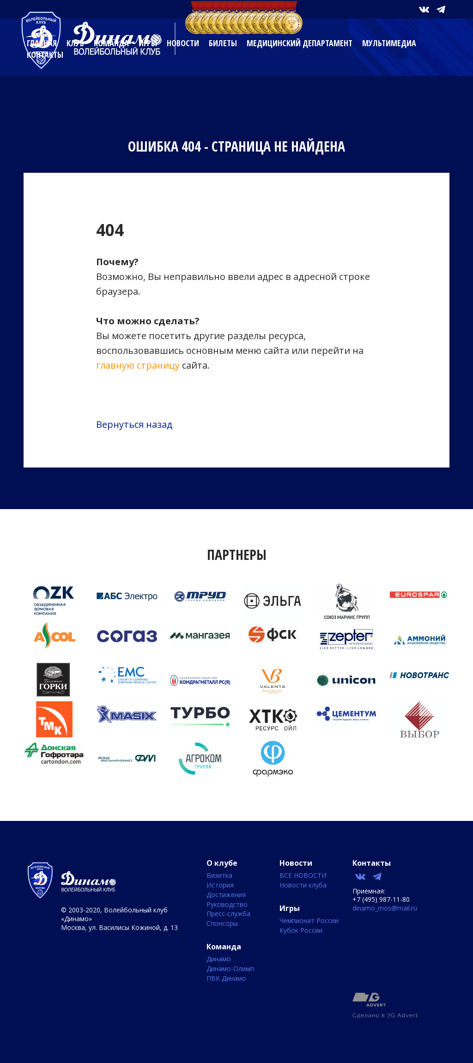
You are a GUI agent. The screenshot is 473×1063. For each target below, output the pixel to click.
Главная (42, 43)
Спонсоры (222, 924)
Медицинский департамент (299, 43)
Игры (148, 43)
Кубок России (300, 931)
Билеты (223, 43)
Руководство (227, 905)
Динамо (218, 959)
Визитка (219, 876)
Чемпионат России (309, 921)
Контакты (45, 54)
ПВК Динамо (226, 979)
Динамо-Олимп (230, 969)
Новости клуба (303, 885)
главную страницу (138, 365)
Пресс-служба (228, 914)
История (220, 885)
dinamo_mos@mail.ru (384, 908)
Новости (183, 43)
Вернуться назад (134, 424)
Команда (111, 43)
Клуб (75, 43)
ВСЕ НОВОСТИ (303, 876)
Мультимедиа (389, 43)
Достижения (226, 895)
